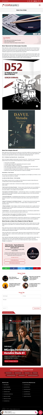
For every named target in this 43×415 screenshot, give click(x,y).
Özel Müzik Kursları (6, 391)
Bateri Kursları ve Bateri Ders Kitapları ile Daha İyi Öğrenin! (14, 42)
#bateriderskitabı (9, 372)
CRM (14, 409)
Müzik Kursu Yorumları (6, 398)
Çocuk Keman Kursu (26, 389)
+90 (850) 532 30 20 (14, 257)
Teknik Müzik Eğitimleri (6, 389)
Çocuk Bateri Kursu (26, 391)
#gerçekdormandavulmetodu (33, 375)
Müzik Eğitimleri (5, 384)
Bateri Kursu (5, 15)
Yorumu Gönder (37, 308)
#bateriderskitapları (18, 372)
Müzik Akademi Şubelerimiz (14, 262)
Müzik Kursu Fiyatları (6, 396)
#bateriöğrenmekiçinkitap (11, 375)
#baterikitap (35, 372)
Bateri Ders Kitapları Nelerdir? (9, 41)
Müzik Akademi (5, 1)
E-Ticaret (11, 409)
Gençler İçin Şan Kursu (26, 396)
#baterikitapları (27, 372)
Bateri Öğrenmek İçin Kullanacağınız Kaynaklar (12, 40)
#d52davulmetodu (22, 375)
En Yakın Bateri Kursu (15, 260)
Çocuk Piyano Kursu (26, 384)
